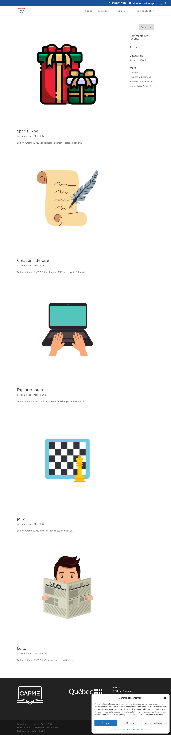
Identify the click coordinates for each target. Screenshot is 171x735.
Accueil (89, 11)
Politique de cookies (117, 729)
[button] (165, 697)
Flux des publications (140, 76)
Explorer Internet (32, 389)
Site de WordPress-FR (140, 86)
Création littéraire (33, 260)
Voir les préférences (155, 723)
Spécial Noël (28, 131)
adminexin (26, 136)
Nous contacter (144, 11)
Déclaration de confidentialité (139, 729)
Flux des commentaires (141, 81)
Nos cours (122, 11)
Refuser (130, 723)
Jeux (21, 519)
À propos (103, 11)
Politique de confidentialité (31, 731)
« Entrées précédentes (28, 672)
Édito (21, 648)
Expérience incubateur (46, 727)
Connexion (135, 72)
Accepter (106, 723)
